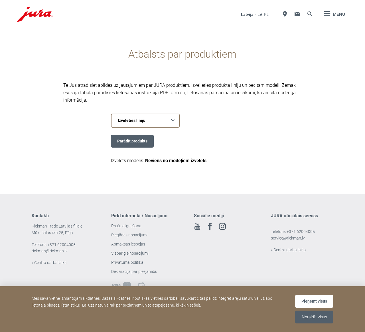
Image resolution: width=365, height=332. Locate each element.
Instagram (222, 226)
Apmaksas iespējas (128, 244)
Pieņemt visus (314, 301)
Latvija (247, 14)
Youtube (197, 226)
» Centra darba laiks (49, 262)
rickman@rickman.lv (50, 251)
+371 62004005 (61, 244)
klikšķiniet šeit (188, 305)
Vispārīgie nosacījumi (130, 253)
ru (266, 14)
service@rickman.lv (288, 238)
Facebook (209, 226)
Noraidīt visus (314, 316)
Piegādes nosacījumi (129, 235)
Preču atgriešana (126, 226)
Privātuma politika (127, 262)
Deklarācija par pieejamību (134, 271)
